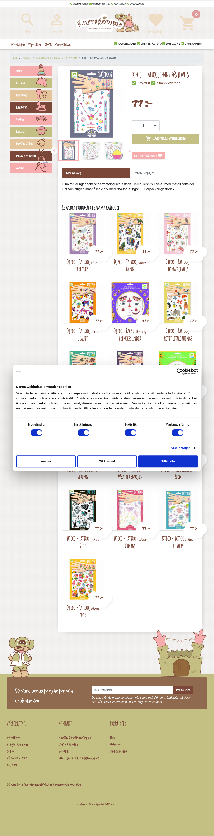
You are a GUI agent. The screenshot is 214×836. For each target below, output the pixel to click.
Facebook (40, 784)
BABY (34, 72)
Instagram (56, 784)
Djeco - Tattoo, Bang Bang (130, 265)
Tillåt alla (168, 461)
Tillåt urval (107, 461)
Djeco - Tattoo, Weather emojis (130, 473)
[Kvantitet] (145, 126)
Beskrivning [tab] (73, 173)
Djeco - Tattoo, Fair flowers (177, 542)
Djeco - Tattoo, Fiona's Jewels (177, 265)
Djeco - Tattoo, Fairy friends (83, 265)
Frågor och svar (17, 744)
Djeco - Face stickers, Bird (177, 473)
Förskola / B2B (17, 758)
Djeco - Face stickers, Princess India (130, 334)
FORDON (34, 120)
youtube (75, 784)
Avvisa (46, 461)
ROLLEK (34, 132)
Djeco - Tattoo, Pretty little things (177, 334)
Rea (112, 737)
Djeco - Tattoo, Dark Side (83, 542)
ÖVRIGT (34, 168)
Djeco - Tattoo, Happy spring (82, 473)
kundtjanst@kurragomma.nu (79, 758)
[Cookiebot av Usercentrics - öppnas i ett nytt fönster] (179, 371)
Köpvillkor (13, 737)
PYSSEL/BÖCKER (34, 156)
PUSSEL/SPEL (34, 144)
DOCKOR (34, 84)
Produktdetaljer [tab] (144, 173)
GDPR (10, 751)
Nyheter (115, 744)
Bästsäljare (118, 751)
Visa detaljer (180, 448)
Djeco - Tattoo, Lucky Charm (130, 542)
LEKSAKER (34, 108)
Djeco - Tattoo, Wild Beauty (83, 334)
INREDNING (34, 96)
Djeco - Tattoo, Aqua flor (83, 611)
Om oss (12, 765)
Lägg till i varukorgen (165, 139)
